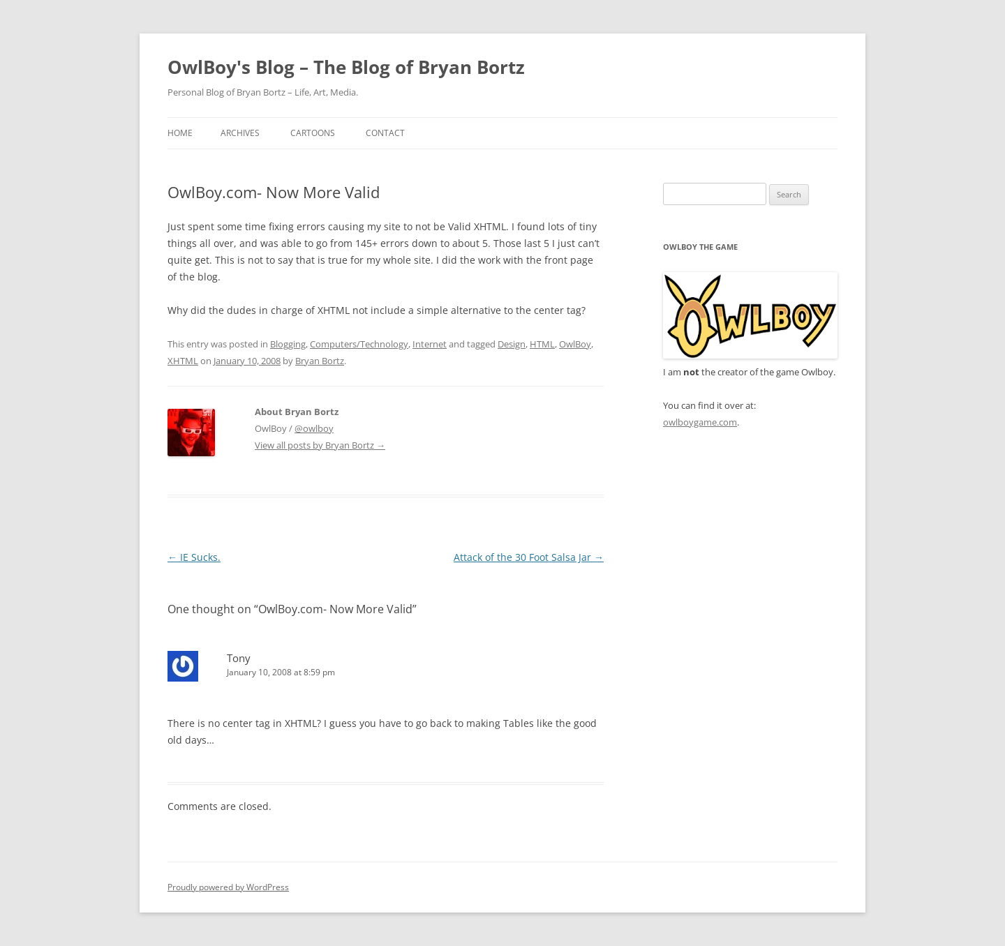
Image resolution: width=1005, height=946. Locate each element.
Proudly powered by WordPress (228, 887)
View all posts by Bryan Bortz (320, 445)
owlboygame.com (700, 422)
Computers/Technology (359, 344)
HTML (542, 344)
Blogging (288, 344)
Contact (385, 133)
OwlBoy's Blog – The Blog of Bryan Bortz (346, 67)
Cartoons (312, 133)
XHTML (183, 360)
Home (180, 133)
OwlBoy (575, 344)
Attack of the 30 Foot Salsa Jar (529, 557)
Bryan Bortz (319, 360)
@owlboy (314, 428)
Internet (429, 344)
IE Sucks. (194, 557)
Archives (240, 133)
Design (512, 344)
